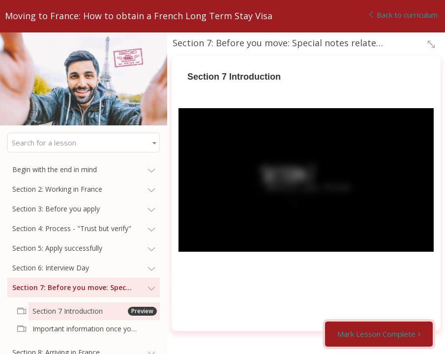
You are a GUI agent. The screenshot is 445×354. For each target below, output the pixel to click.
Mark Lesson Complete (376, 334)
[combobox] (83, 142)
